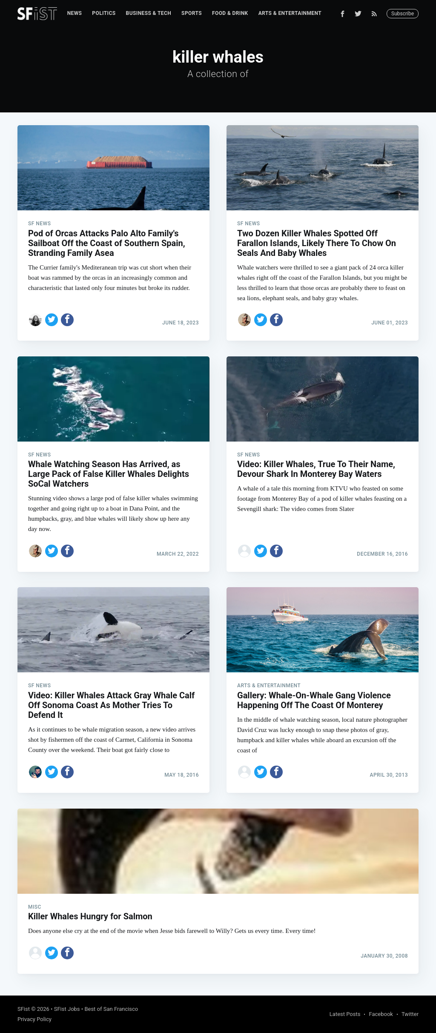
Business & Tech (149, 13)
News (74, 13)
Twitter (410, 1014)
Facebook (381, 1014)
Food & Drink (230, 13)
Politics (103, 13)
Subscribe (402, 14)
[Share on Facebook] (67, 320)
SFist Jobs (67, 1009)
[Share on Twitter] (51, 320)
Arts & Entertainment (289, 13)
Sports (191, 13)
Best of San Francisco (111, 1009)
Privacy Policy (34, 1019)
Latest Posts (345, 1014)
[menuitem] (74, 13)
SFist (23, 1009)
